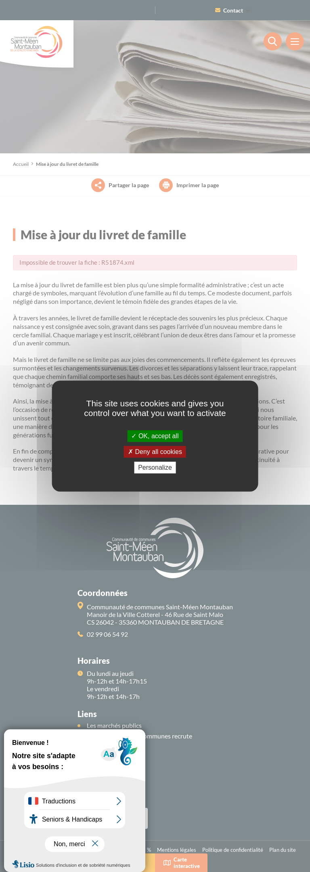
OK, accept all (154, 436)
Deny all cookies (155, 451)
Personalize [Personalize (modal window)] (155, 467)
